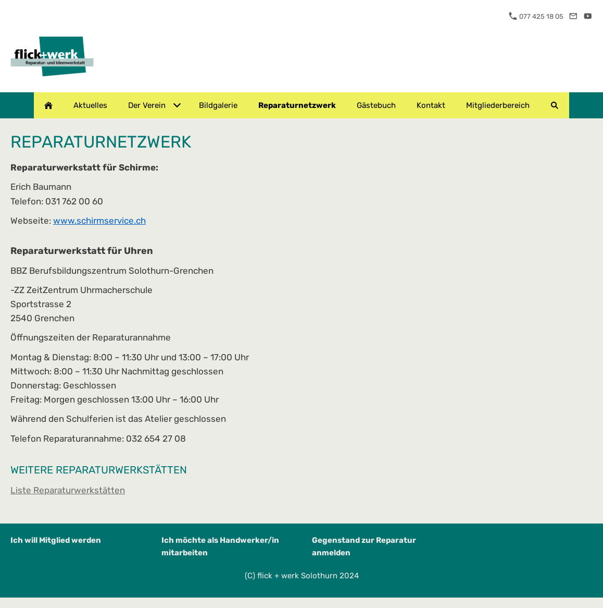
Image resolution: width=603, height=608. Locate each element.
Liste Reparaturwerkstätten (67, 490)
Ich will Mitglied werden (55, 540)
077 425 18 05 (536, 16)
